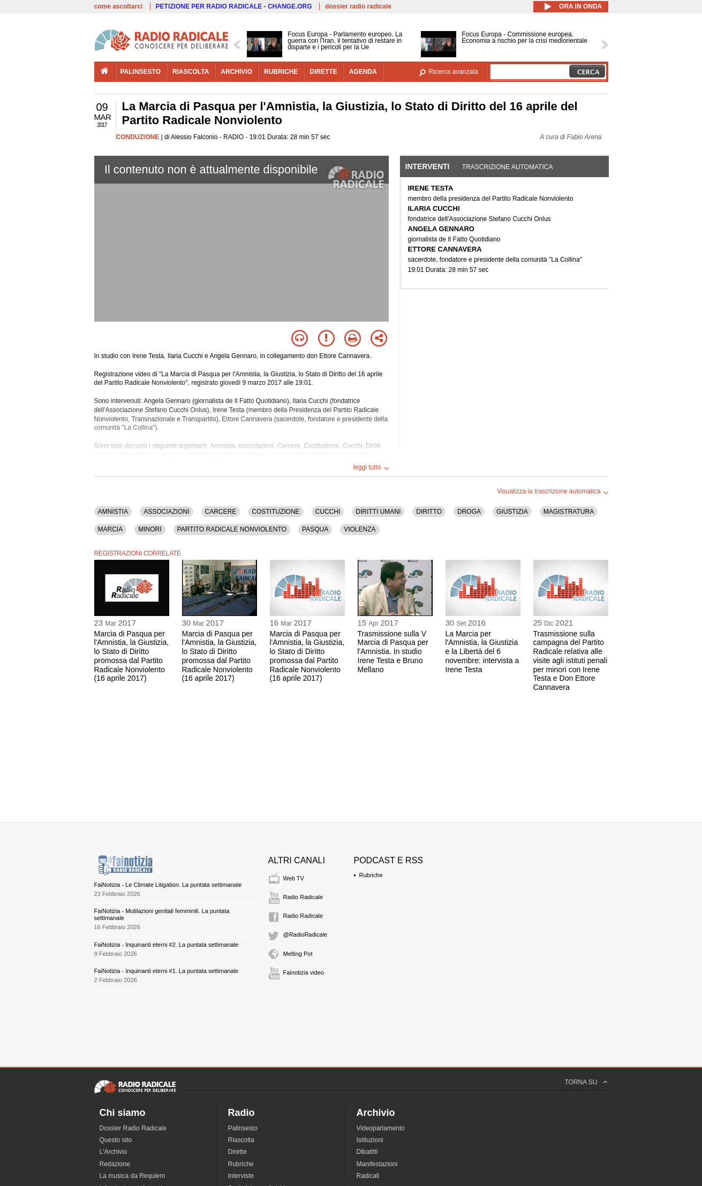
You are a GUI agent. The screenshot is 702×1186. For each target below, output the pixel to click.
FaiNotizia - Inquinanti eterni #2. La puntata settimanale (166, 944)
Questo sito (116, 1140)
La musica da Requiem (132, 1176)
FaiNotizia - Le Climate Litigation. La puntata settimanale (168, 884)
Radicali (368, 1176)
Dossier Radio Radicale (133, 1128)
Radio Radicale (303, 897)
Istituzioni (370, 1140)
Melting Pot (298, 954)
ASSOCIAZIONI (166, 511)
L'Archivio (113, 1151)
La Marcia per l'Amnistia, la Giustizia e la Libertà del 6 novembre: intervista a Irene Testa (482, 651)
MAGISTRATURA (569, 511)
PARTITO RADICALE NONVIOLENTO (232, 529)
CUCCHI (328, 511)
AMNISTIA (113, 511)
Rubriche (371, 875)
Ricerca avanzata (454, 71)
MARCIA (110, 529)
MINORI (149, 529)
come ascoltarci (118, 6)
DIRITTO (429, 511)
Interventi (427, 166)
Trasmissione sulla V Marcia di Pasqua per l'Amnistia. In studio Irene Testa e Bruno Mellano (393, 651)
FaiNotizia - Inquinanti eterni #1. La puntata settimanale (166, 971)
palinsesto (140, 71)
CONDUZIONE (138, 137)
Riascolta (241, 1140)
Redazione (115, 1164)
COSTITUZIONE (275, 511)
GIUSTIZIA (512, 511)
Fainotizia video (303, 972)
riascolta (190, 71)
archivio (236, 71)
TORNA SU (580, 1082)
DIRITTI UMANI (378, 511)
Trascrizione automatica (507, 167)
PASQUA (315, 529)
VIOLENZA (359, 529)
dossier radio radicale (358, 6)
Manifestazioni (377, 1164)
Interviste (241, 1176)
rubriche (281, 71)
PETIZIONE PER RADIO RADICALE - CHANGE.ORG (234, 6)
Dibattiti (367, 1151)
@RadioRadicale (305, 934)
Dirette (237, 1151)
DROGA (469, 511)
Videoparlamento (381, 1128)
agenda (363, 71)
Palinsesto (243, 1128)
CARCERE (221, 511)
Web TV (293, 878)
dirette (323, 71)
